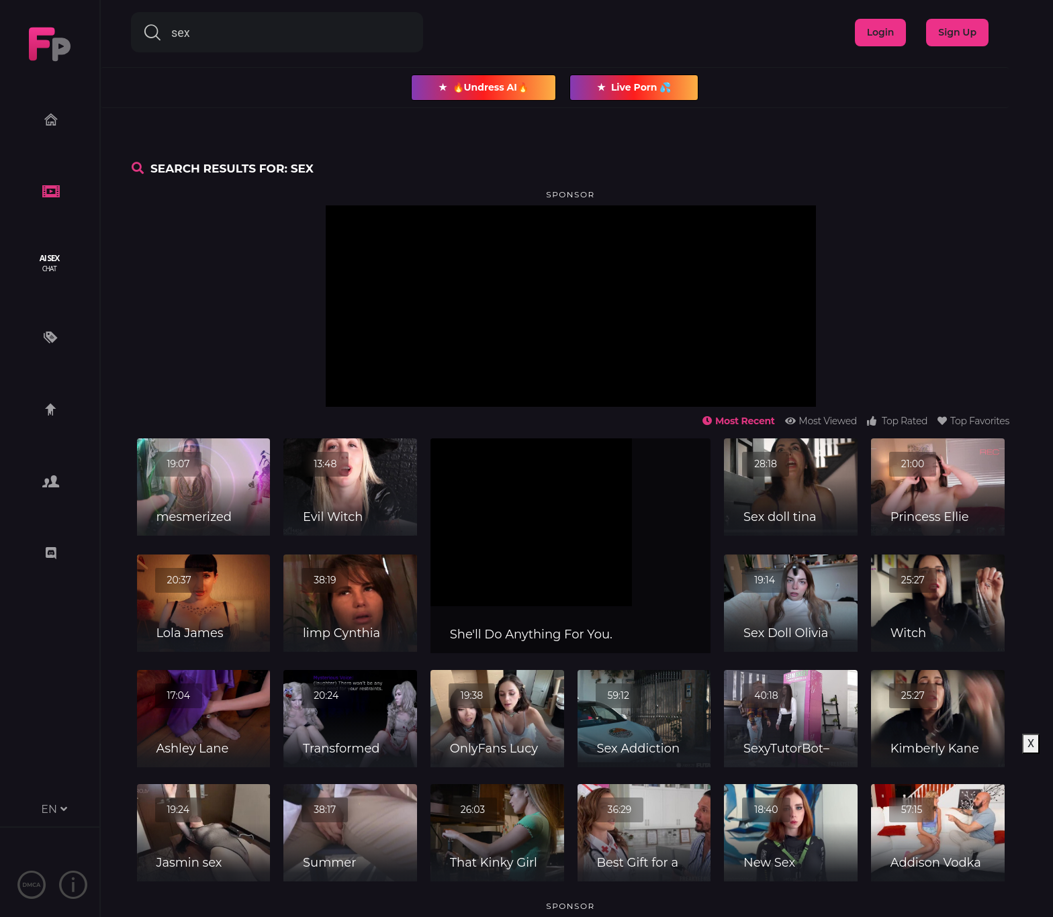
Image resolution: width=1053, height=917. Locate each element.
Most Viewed (821, 421)
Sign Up (957, 32)
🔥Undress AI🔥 (484, 88)
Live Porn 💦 (634, 88)
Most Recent (738, 421)
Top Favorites (973, 421)
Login (881, 32)
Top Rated (897, 421)
